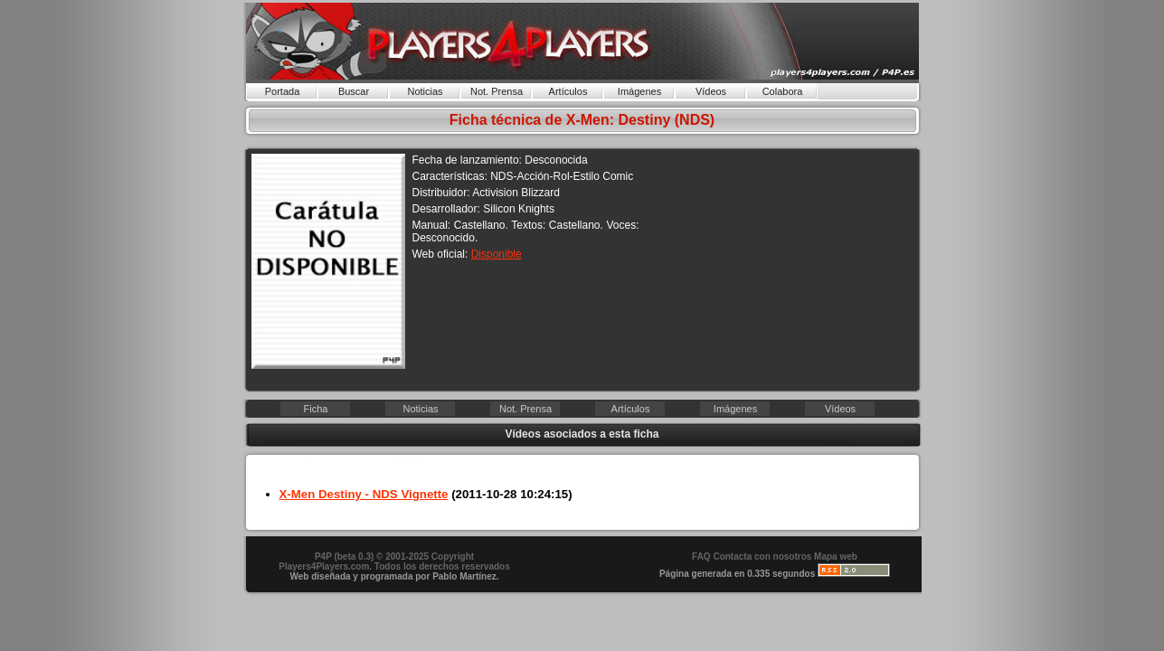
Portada (282, 91)
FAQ (701, 556)
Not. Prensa (496, 91)
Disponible (496, 254)
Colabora (782, 91)
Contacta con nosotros (762, 556)
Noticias (424, 91)
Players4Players (582, 41)
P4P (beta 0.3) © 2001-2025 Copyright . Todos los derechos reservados (394, 561)
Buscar (353, 91)
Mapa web (835, 556)
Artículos (568, 91)
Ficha (316, 408)
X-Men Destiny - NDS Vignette (364, 494)
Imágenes (639, 91)
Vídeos (711, 91)
